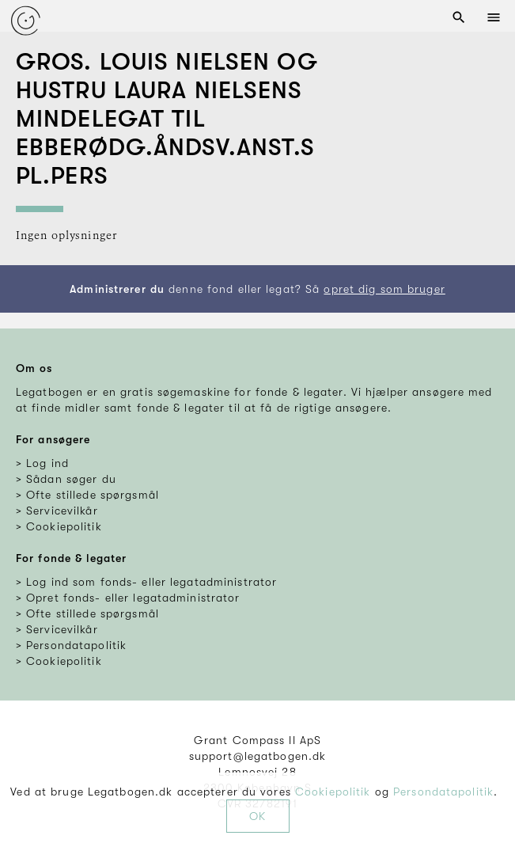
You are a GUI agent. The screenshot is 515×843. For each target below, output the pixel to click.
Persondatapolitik (443, 791)
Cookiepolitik (333, 791)
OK (257, 816)
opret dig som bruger (384, 289)
